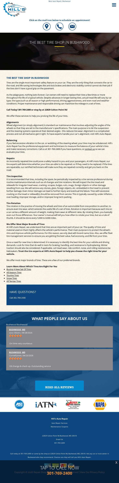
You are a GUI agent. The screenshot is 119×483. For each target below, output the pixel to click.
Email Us (59, 439)
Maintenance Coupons (59, 426)
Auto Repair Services (59, 423)
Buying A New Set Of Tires (18, 269)
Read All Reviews (59, 387)
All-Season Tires (13, 272)
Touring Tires (12, 275)
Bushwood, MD (17, 329)
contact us (90, 149)
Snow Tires (11, 278)
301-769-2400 (24, 109)
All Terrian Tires (13, 281)
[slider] (15, 335)
